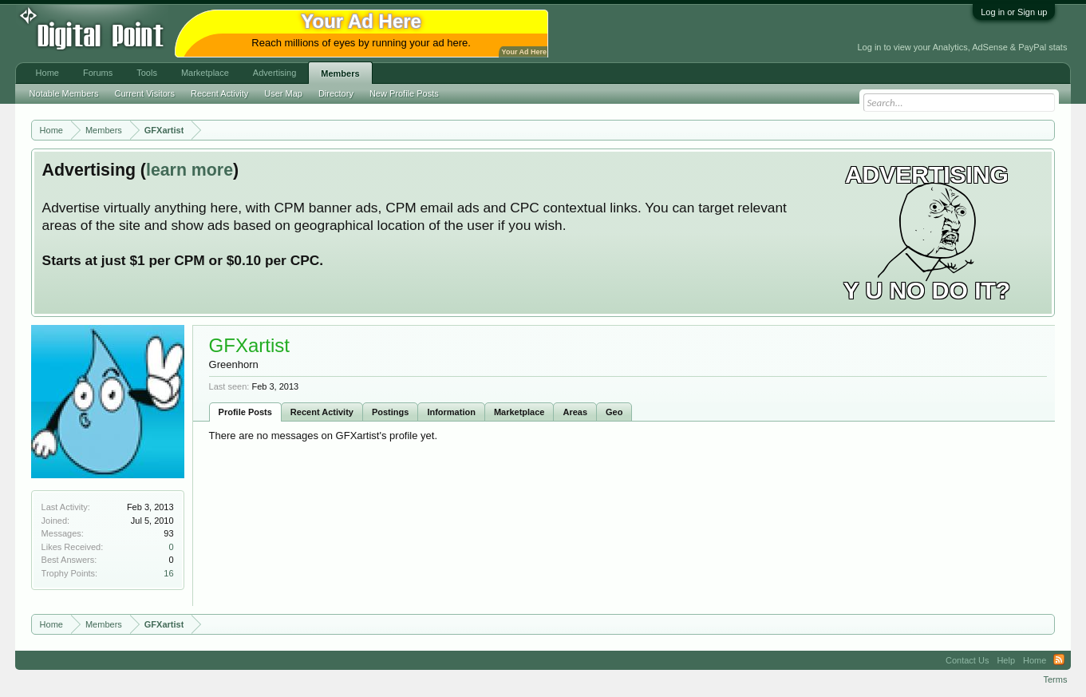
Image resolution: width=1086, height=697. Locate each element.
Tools (146, 72)
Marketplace (519, 412)
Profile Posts (245, 412)
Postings (390, 412)
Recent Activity (321, 412)
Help (1006, 660)
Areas (575, 412)
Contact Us (967, 660)
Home (47, 72)
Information (451, 412)
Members (340, 73)
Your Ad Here (524, 52)
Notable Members (64, 93)
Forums (98, 72)
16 (168, 573)
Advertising (274, 72)
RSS (1058, 660)
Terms (1055, 679)
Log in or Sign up (1014, 12)
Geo (614, 412)
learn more (189, 170)
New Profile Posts (404, 93)
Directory (335, 93)
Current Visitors (144, 93)
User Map (283, 93)
